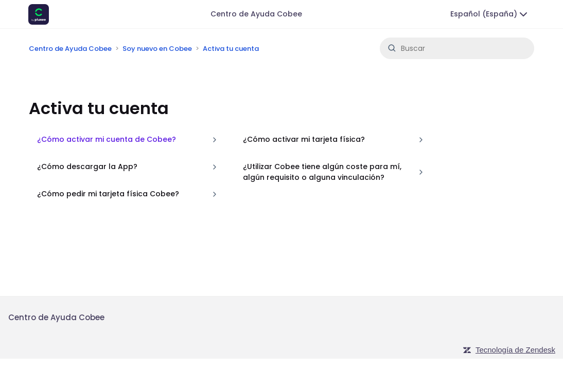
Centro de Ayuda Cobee (256, 14)
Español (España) (490, 14)
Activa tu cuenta (231, 48)
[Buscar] (457, 48)
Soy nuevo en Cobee (157, 48)
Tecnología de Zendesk (515, 349)
